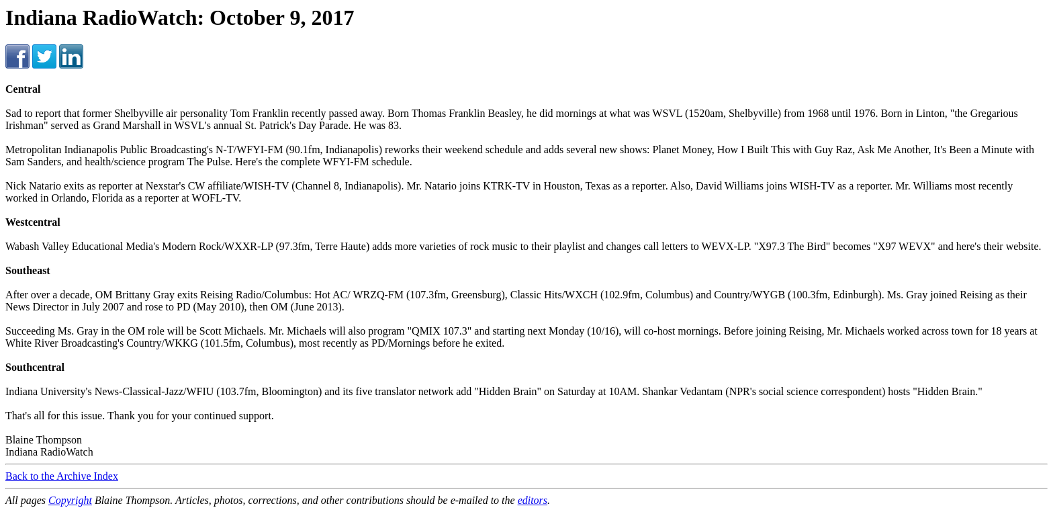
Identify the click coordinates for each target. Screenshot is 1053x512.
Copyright (70, 500)
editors (532, 500)
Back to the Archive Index (61, 476)
